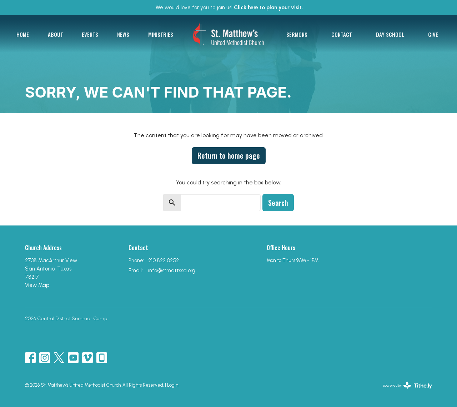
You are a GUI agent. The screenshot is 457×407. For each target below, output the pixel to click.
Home (22, 34)
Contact (341, 34)
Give (433, 34)
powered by (407, 385)
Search (278, 202)
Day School (390, 34)
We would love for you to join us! (229, 7)
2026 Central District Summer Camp (66, 319)
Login (172, 385)
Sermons (296, 34)
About (55, 34)
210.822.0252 (163, 260)
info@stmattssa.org (171, 270)
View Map (37, 285)
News (123, 34)
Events (90, 34)
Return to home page (228, 155)
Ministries (160, 34)
